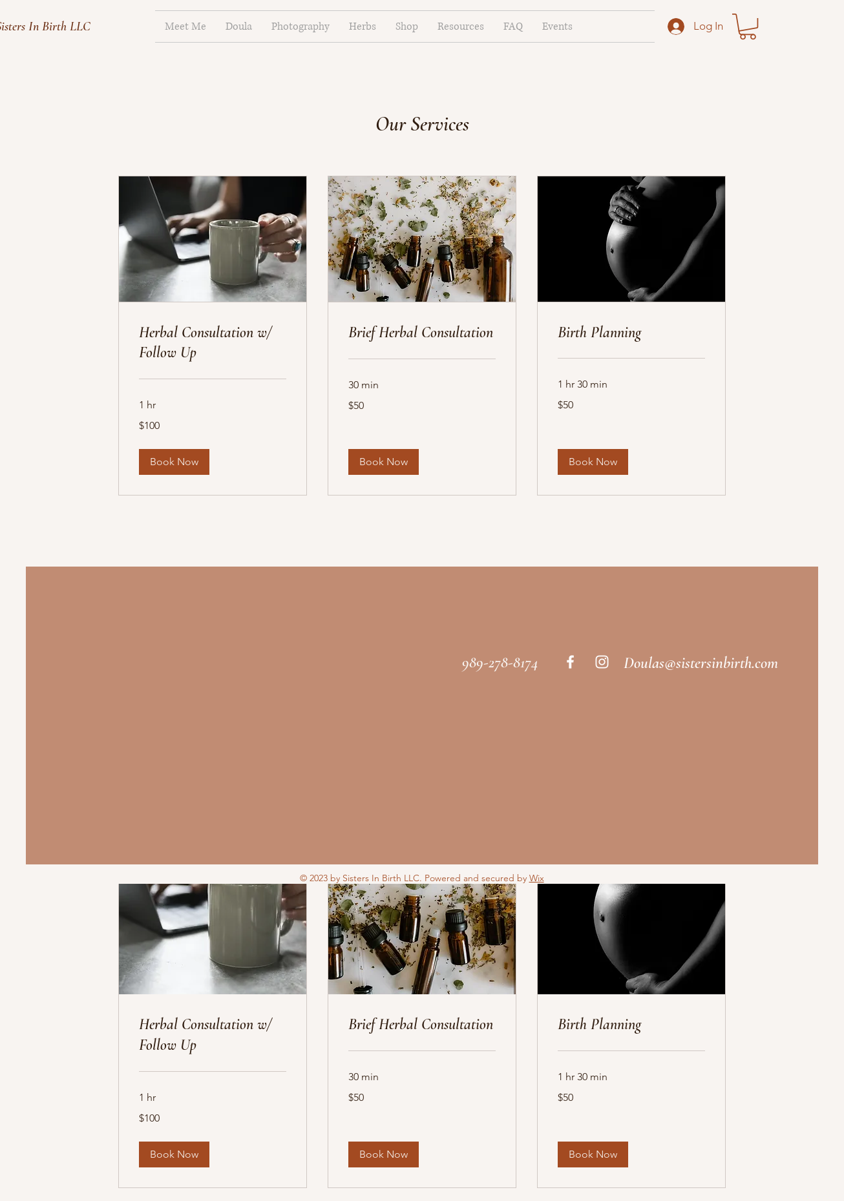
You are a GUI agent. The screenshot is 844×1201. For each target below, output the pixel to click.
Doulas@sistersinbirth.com (701, 663)
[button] (174, 462)
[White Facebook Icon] (570, 662)
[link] (747, 26)
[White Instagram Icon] (602, 662)
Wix (536, 878)
